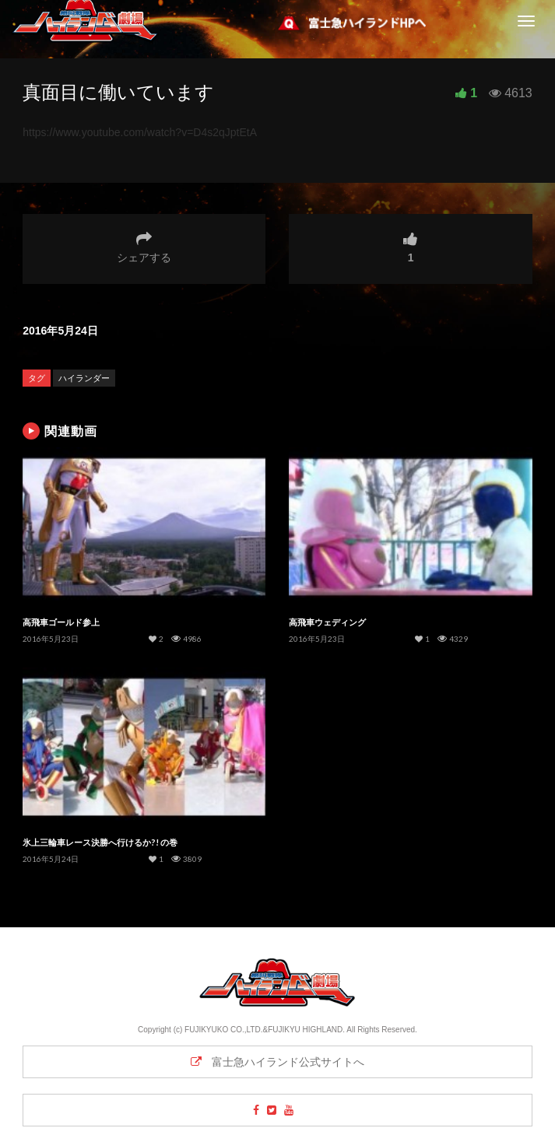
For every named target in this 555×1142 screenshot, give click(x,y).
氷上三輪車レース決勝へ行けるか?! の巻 (100, 842)
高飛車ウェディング (327, 622)
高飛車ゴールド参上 (61, 622)
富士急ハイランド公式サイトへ (278, 1062)
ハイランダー (84, 378)
